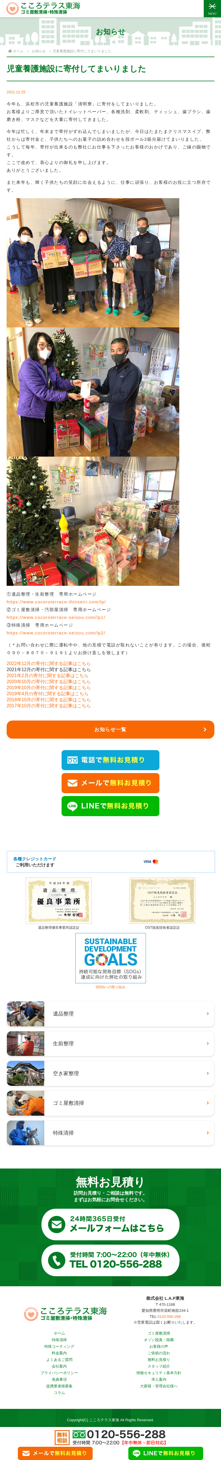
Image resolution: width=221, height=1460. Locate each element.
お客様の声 (158, 1346)
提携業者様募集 (59, 1386)
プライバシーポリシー (59, 1373)
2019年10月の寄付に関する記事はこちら (49, 687)
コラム (59, 1393)
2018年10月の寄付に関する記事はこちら (49, 699)
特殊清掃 (59, 1340)
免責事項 (59, 1379)
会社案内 (59, 1366)
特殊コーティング (59, 1346)
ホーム (59, 1333)
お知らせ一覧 (110, 729)
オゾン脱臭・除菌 (159, 1340)
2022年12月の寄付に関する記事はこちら (49, 663)
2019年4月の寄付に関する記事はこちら (48, 693)
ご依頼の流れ (159, 1353)
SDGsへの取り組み (110, 985)
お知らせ (39, 51)
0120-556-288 (169, 1316)
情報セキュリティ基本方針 (158, 1373)
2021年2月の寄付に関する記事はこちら (48, 675)
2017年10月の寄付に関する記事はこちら (49, 705)
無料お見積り (159, 1359)
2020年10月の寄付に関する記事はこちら (49, 681)
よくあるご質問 (59, 1359)
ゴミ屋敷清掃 (159, 1333)
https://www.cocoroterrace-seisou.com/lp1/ (56, 617)
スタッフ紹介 (159, 1366)
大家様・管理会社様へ (159, 1386)
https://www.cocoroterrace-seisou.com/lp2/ (56, 632)
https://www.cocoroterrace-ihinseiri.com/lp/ (56, 601)
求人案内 (158, 1379)
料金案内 (59, 1353)
